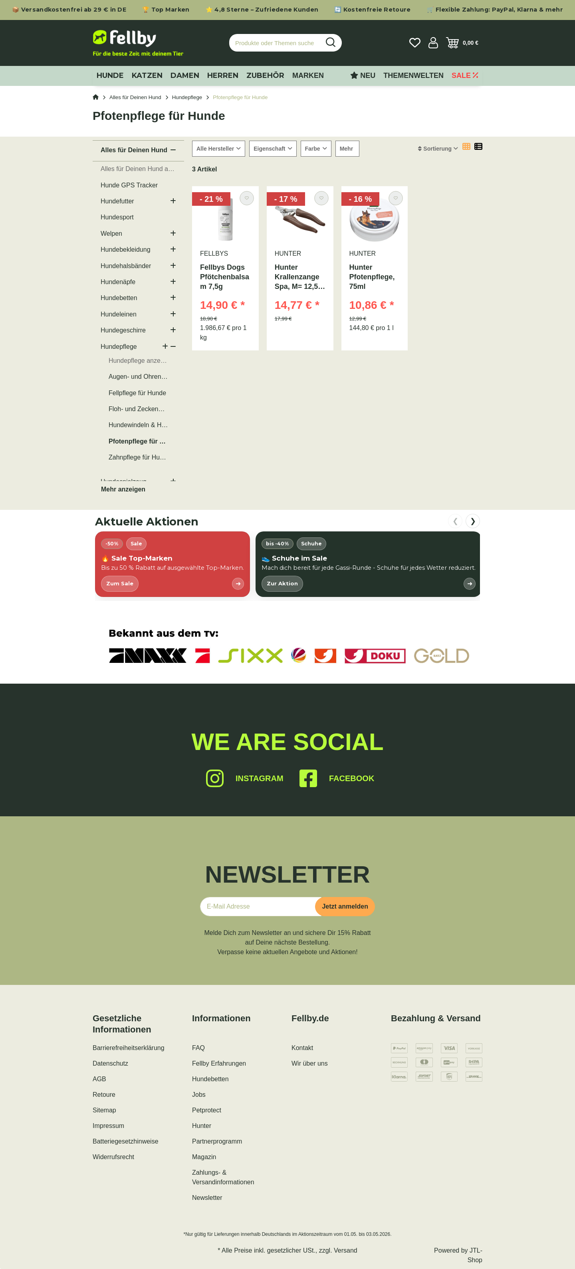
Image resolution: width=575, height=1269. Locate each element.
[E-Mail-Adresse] (260, 906)
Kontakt (302, 1047)
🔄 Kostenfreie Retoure (372, 9)
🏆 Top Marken (166, 9)
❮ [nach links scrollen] (455, 521)
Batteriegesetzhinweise (126, 1141)
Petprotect (206, 1110)
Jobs (199, 1094)
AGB (99, 1079)
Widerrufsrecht (113, 1157)
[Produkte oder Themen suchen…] (274, 43)
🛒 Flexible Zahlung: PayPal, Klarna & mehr (495, 9)
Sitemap (104, 1110)
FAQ (198, 1047)
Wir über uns (309, 1063)
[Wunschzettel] (414, 43)
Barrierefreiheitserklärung (129, 1047)
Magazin (204, 1157)
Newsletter (207, 1197)
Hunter (201, 1125)
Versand (345, 1250)
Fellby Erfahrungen (219, 1063)
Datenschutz (110, 1063)
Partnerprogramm (217, 1141)
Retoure (104, 1094)
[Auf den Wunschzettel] (247, 198)
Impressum (108, 1125)
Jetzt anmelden (345, 906)
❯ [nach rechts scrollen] (473, 521)
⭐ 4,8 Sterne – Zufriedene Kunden (262, 9)
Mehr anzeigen (123, 489)
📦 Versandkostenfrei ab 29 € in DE (69, 9)
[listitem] (172, 564)
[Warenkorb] (462, 43)
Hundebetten (210, 1079)
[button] (433, 43)
